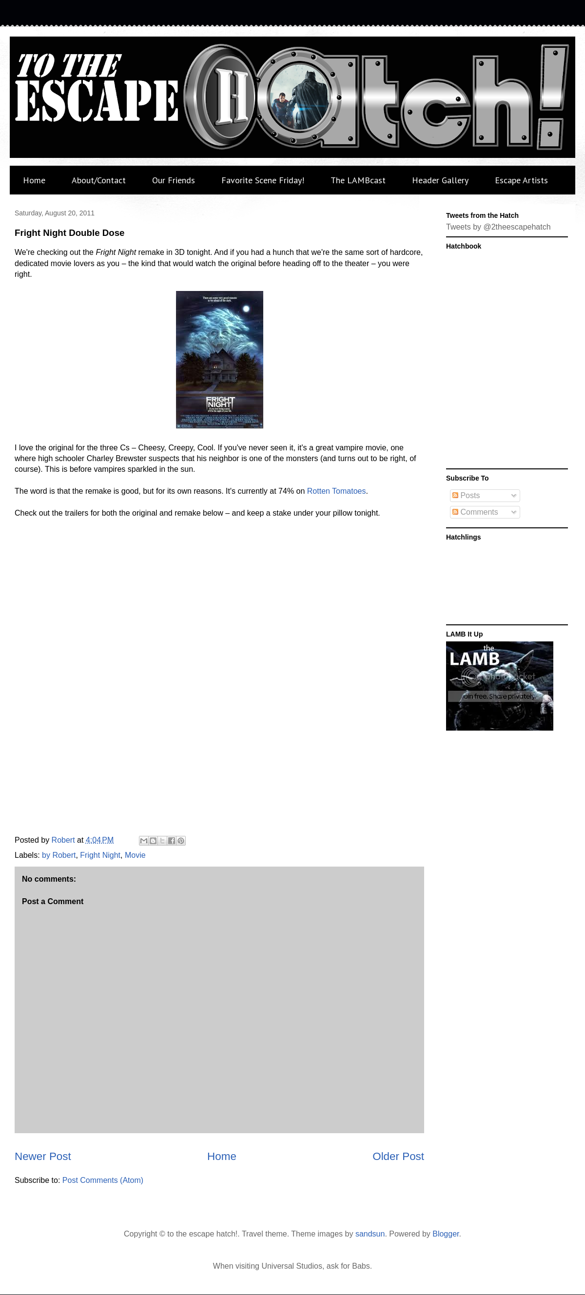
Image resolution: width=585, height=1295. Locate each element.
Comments (475, 512)
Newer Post (43, 1156)
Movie (135, 855)
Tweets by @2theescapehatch (498, 227)
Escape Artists (521, 180)
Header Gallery (440, 180)
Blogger (445, 1234)
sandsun (370, 1234)
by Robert (59, 855)
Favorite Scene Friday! (262, 180)
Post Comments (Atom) (102, 1180)
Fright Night (100, 855)
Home (34, 180)
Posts (466, 495)
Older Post (398, 1156)
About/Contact (99, 180)
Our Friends (173, 180)
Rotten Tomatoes (336, 491)
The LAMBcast (358, 180)
